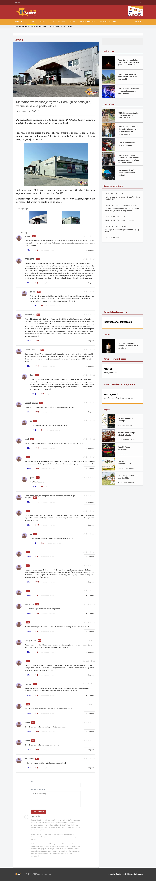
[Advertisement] (122, 276)
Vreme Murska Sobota (109, 22)
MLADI (62, 26)
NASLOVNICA (19, 22)
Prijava (17, 2)
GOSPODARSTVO (45, 26)
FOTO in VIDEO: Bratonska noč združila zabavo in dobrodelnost (128, 90)
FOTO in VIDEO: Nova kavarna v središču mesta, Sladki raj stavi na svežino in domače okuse (128, 159)
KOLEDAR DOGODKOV (88, 22)
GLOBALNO (26, 26)
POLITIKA (34, 26)
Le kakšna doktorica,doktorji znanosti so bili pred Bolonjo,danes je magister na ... (122, 210)
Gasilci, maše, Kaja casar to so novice (120, 220)
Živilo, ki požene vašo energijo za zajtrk (126, 144)
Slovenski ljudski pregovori (115, 312)
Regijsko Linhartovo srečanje (126, 419)
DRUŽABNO (62, 22)
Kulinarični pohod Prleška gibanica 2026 (128, 477)
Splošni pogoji (121, 874)
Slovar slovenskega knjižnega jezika (119, 384)
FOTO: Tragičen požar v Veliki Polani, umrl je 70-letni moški (127, 76)
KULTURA (56, 26)
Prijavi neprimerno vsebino (47, 250)
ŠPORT (51, 22)
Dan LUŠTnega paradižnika (124, 448)
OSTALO (73, 22)
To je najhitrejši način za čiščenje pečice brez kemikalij (127, 172)
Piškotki (130, 874)
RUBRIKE (42, 22)
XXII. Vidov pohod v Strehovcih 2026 (125, 462)
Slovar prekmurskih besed (114, 359)
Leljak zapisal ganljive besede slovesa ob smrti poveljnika (128, 345)
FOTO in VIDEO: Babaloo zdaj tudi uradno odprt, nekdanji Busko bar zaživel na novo (128, 130)
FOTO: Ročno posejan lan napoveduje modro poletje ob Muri (128, 115)
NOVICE (31, 22)
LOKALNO (17, 26)
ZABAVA (69, 26)
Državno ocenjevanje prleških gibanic (126, 434)
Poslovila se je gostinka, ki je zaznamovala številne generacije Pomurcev (128, 62)
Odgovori (89, 250)
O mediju (112, 874)
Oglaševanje (138, 874)
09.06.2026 (137, 22)
